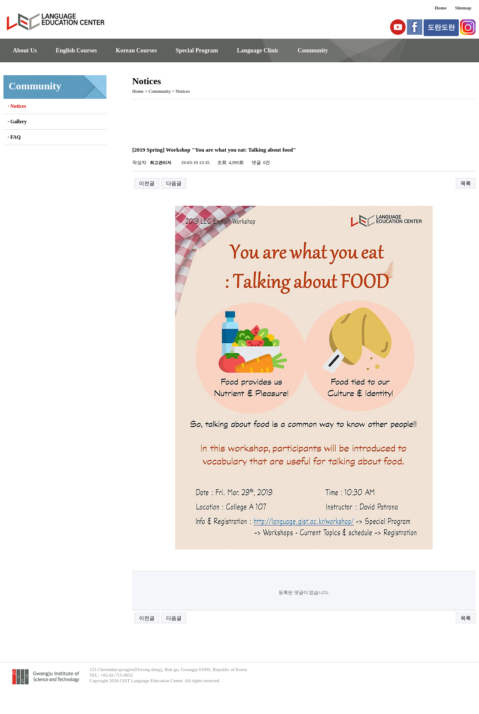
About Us (25, 50)
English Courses (76, 50)
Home (441, 7)
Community (312, 50)
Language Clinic (258, 50)
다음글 (174, 183)
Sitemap (463, 7)
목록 (466, 183)
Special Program (197, 50)
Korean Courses (136, 50)
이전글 (147, 183)
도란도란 (441, 27)
